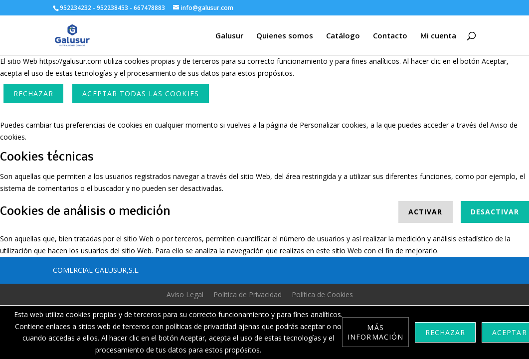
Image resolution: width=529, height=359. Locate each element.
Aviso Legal (185, 294)
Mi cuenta (438, 36)
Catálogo (343, 36)
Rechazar (33, 93)
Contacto (390, 36)
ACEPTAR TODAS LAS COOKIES (140, 93)
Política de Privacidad (247, 294)
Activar (425, 211)
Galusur (229, 36)
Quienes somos (284, 36)
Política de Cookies (322, 294)
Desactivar (495, 211)
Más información (375, 332)
